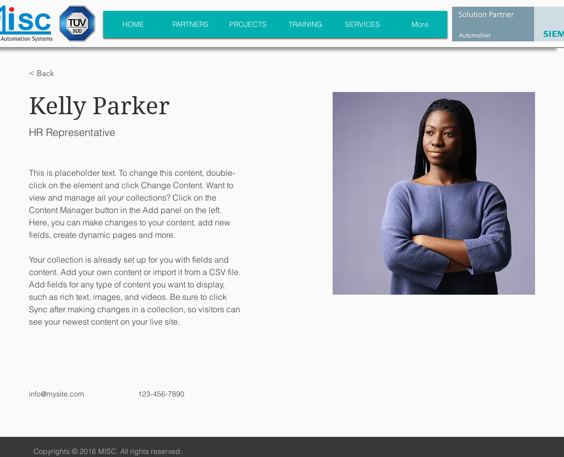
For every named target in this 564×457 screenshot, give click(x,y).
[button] (49, 73)
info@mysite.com (56, 394)
